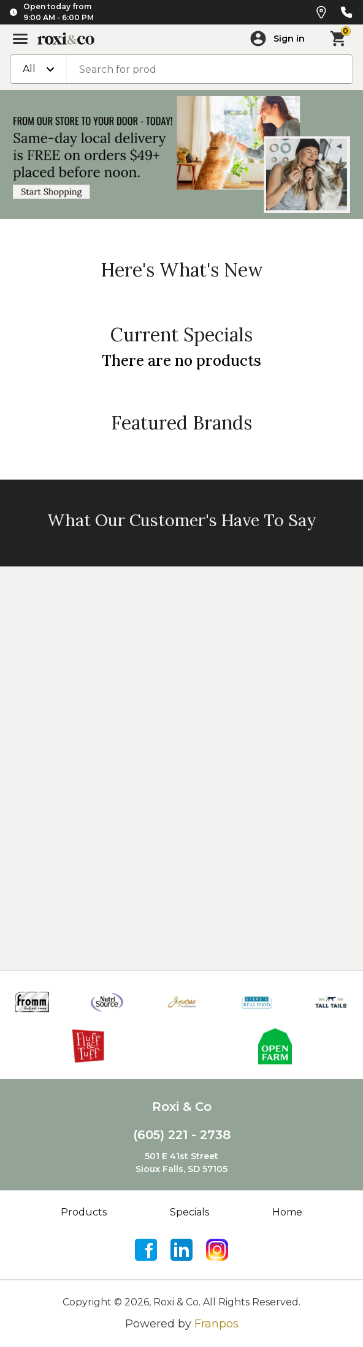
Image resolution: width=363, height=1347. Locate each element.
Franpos (216, 1323)
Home (287, 1212)
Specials (189, 1212)
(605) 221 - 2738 (182, 1134)
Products (84, 1212)
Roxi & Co (182, 1106)
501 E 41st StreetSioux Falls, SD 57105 (181, 1162)
